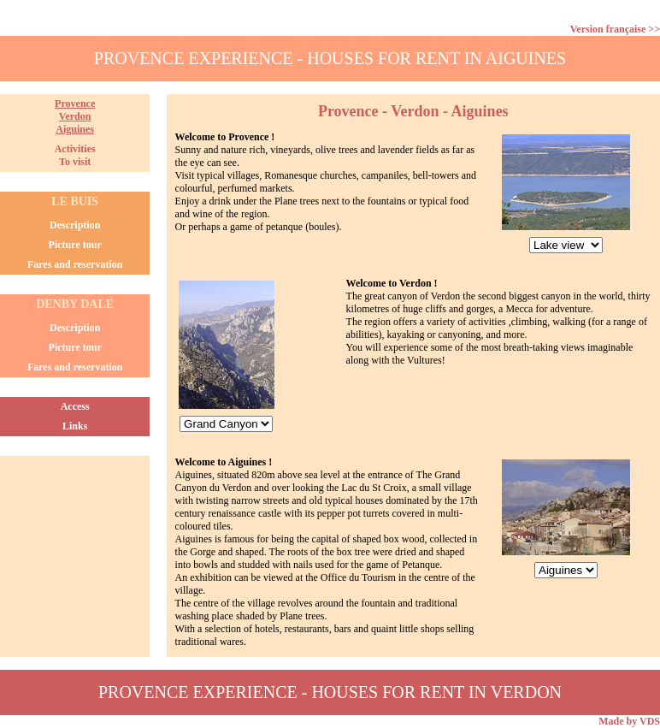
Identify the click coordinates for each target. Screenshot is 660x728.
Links (74, 426)
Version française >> (615, 29)
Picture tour (75, 245)
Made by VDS (629, 721)
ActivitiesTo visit (75, 155)
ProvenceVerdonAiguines (75, 116)
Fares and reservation (75, 264)
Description (75, 225)
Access (75, 406)
